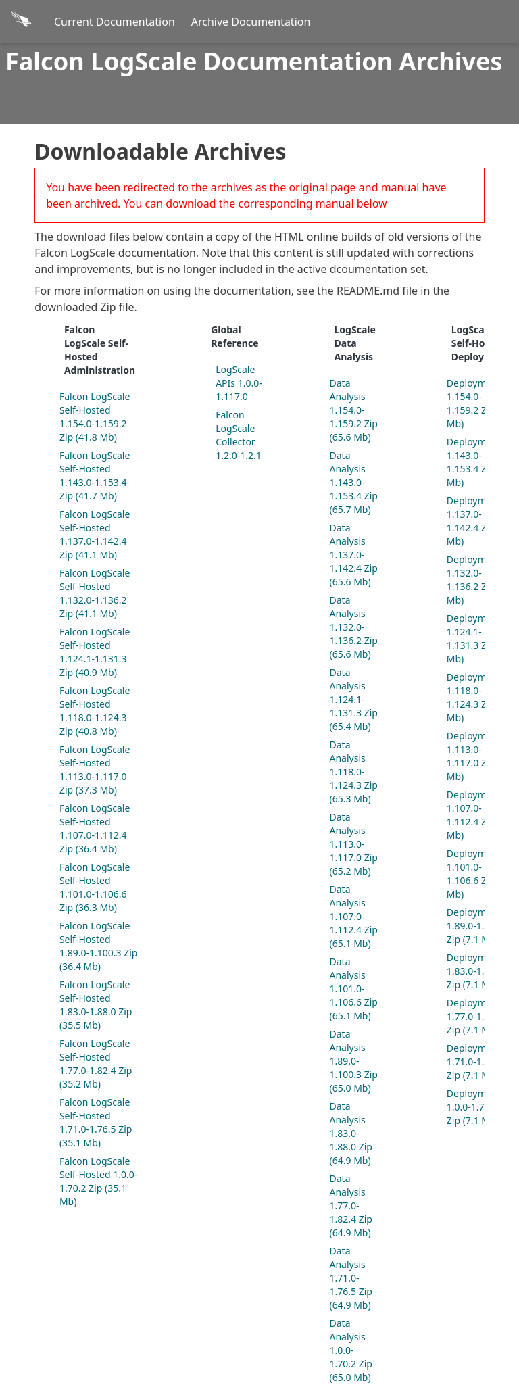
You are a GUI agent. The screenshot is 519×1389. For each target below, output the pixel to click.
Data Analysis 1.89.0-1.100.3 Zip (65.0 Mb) (354, 1060)
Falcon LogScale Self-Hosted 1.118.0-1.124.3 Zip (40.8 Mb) (94, 710)
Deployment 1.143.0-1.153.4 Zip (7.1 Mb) (480, 462)
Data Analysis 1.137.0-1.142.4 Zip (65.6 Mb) (354, 554)
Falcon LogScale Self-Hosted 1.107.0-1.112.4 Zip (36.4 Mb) (94, 828)
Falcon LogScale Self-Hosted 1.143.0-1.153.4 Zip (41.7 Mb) (94, 475)
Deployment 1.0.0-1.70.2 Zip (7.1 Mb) (474, 1107)
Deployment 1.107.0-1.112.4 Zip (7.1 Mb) (480, 815)
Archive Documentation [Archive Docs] (251, 21)
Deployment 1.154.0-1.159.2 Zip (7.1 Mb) (480, 403)
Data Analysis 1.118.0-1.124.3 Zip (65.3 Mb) (354, 771)
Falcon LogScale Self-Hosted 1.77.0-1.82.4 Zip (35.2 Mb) (95, 1063)
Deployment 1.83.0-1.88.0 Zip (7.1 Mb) (475, 971)
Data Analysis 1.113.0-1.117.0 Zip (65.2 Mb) (354, 843)
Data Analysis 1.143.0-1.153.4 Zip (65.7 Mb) (354, 482)
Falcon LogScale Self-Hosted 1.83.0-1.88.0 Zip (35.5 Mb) (95, 1004)
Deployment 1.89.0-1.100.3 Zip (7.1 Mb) (478, 926)
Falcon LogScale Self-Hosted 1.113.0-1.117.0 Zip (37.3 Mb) (94, 769)
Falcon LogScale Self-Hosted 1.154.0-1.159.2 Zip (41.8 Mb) (94, 416)
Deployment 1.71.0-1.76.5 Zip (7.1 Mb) (475, 1061)
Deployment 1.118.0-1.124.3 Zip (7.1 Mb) (480, 697)
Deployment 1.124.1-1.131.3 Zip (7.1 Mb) (480, 638)
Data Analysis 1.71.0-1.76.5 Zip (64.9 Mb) (351, 1277)
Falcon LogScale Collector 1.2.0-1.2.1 (239, 435)
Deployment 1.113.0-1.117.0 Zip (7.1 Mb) (480, 756)
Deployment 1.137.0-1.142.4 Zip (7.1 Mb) (480, 520)
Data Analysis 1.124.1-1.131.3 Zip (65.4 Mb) (354, 699)
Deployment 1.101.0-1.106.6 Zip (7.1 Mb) (480, 873)
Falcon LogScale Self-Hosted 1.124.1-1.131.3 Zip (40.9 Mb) (94, 652)
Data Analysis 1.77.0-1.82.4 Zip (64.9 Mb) (351, 1205)
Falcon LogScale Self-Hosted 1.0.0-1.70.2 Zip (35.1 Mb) (98, 1181)
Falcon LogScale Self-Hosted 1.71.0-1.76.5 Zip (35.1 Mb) (95, 1122)
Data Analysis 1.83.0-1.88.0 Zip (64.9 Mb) (351, 1133)
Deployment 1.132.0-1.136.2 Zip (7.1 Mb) (480, 579)
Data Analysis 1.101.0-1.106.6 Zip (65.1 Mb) (354, 988)
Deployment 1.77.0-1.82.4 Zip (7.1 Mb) (475, 1016)
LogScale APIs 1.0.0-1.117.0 (239, 383)
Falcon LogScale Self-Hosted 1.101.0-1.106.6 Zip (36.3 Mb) (94, 887)
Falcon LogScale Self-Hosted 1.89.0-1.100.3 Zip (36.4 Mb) (98, 946)
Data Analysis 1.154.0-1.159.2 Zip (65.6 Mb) (354, 409)
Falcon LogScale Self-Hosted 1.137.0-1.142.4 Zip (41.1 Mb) (94, 534)
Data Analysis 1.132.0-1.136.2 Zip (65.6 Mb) (354, 626)
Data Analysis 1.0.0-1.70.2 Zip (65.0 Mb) (351, 1350)
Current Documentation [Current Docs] (114, 21)
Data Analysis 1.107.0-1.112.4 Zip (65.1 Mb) (354, 916)
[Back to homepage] (23, 21)
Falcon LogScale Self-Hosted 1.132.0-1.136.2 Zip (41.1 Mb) (94, 593)
